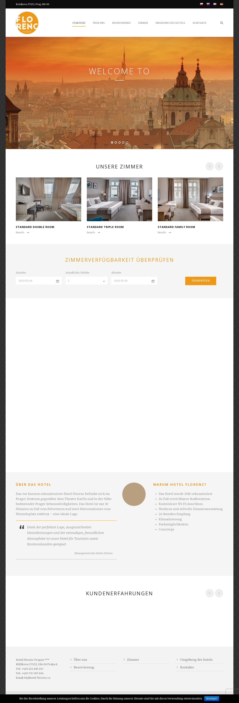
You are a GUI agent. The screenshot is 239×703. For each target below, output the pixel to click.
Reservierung (121, 23)
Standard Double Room (35, 227)
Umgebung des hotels (170, 23)
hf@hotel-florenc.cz (37, 677)
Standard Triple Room (105, 227)
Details (22, 232)
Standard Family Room (176, 227)
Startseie (78, 23)
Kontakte (199, 23)
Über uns (99, 23)
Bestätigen (211, 698)
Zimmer (143, 23)
